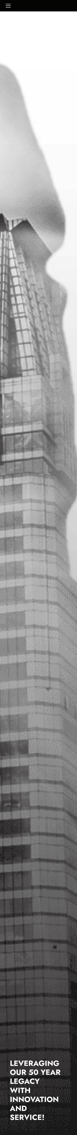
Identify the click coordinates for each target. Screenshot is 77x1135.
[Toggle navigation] (8, 6)
